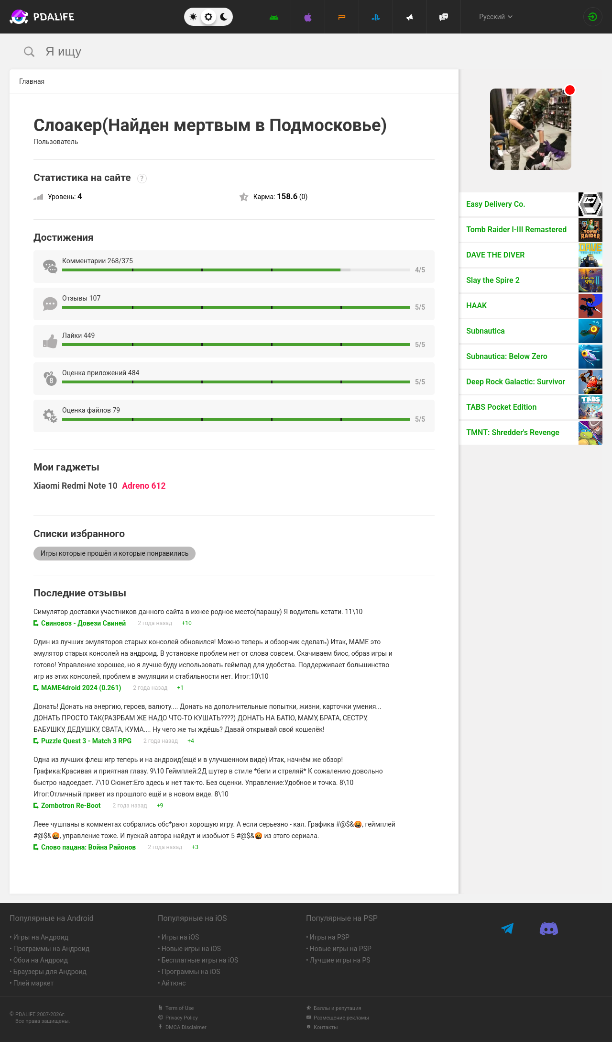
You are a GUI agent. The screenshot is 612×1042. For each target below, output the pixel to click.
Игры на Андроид (40, 937)
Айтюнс (174, 983)
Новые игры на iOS (191, 948)
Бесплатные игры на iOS (200, 960)
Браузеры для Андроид (50, 971)
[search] (288, 51)
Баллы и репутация (333, 1008)
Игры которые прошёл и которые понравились (114, 553)
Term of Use (176, 1008)
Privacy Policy (178, 1018)
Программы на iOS (191, 971)
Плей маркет (33, 983)
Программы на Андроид (51, 948)
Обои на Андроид (40, 960)
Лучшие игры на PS (340, 960)
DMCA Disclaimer (182, 1027)
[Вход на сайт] (592, 16)
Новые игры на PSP (341, 948)
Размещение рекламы (337, 1018)
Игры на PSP (330, 937)
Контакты (322, 1027)
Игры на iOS (180, 937)
